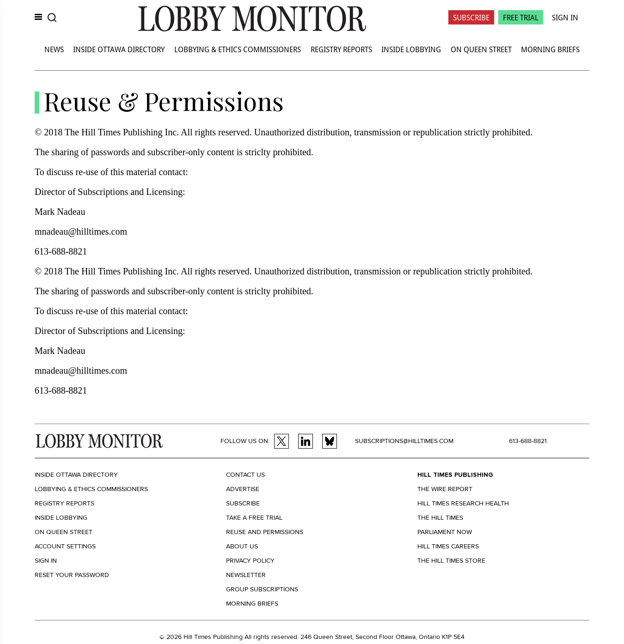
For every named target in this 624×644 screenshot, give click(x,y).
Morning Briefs (550, 49)
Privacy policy (250, 561)
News (54, 49)
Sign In (565, 17)
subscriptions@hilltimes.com (404, 441)
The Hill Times (440, 518)
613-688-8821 (528, 441)
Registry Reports (341, 49)
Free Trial (520, 17)
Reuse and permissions (264, 532)
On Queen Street (481, 49)
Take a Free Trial (254, 518)
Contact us (245, 475)
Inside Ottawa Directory (119, 49)
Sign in (46, 561)
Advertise (242, 489)
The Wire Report (444, 489)
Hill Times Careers (448, 546)
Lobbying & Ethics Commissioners (237, 49)
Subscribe (471, 17)
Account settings (65, 546)
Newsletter (246, 575)
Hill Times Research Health (463, 503)
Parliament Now (444, 532)
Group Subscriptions (262, 589)
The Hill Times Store (451, 561)
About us (242, 546)
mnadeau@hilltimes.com (81, 231)
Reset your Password (72, 575)
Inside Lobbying (411, 49)
